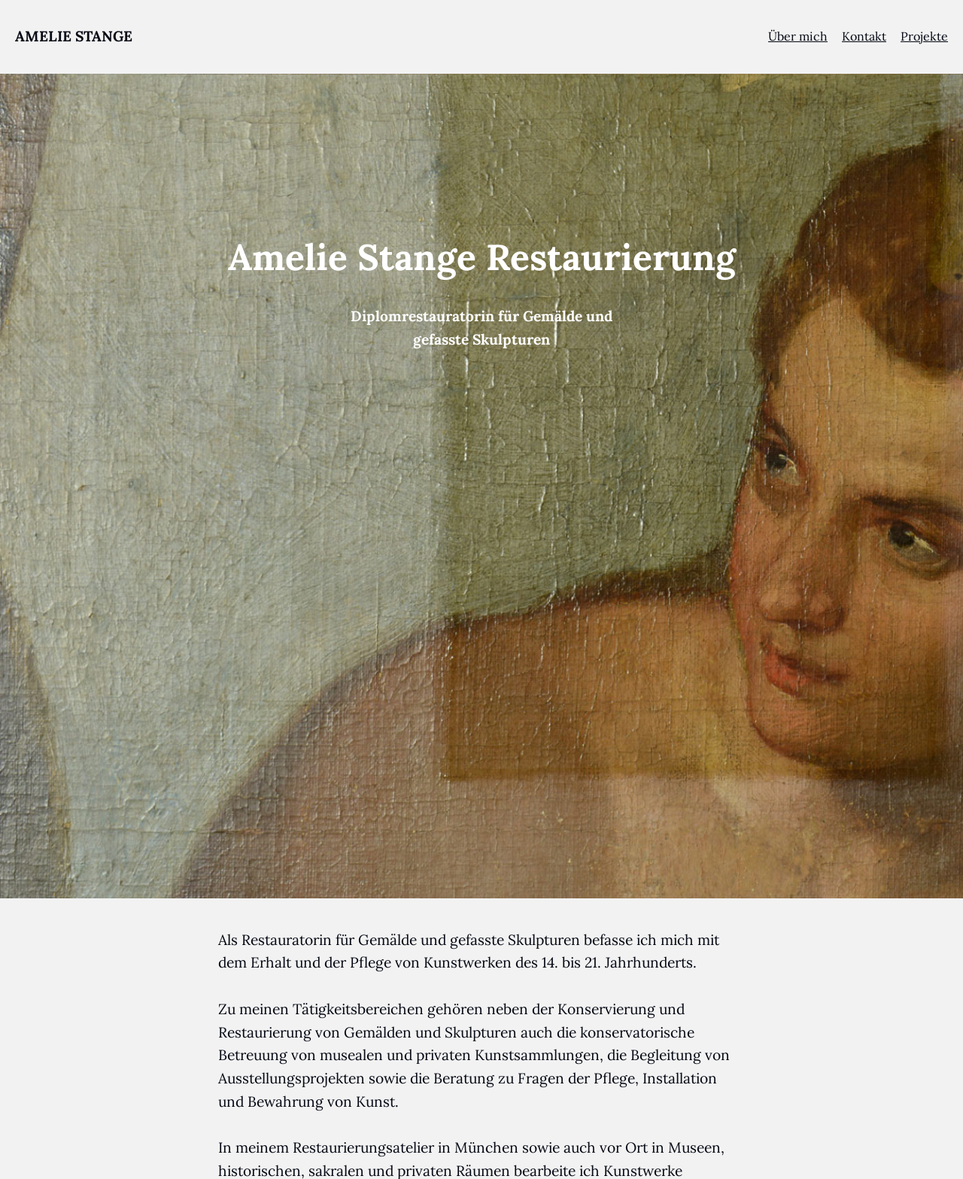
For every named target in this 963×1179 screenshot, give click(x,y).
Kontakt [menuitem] (864, 36)
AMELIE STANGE (73, 36)
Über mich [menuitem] (798, 36)
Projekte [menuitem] (924, 36)
